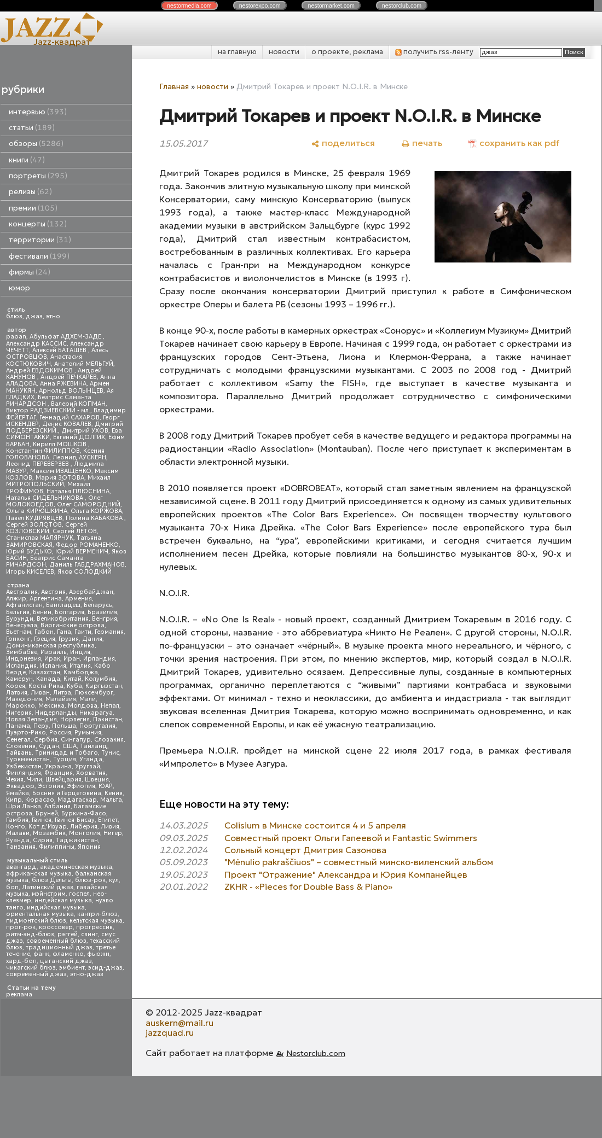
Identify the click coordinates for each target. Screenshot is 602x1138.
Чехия (15, 779)
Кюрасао (39, 799)
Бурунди (19, 618)
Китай (72, 678)
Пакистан (107, 719)
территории (40, 239)
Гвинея (41, 820)
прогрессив (94, 927)
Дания (92, 639)
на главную (237, 51)
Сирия (43, 840)
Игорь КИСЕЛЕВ (30, 571)
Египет (108, 820)
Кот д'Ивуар (47, 826)
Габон (44, 631)
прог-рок (21, 927)
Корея (15, 686)
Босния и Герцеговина (66, 793)
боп (12, 887)
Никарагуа (96, 712)
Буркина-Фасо (83, 813)
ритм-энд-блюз (30, 934)
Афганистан (24, 605)
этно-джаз (86, 974)
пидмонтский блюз (36, 920)
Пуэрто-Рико (26, 732)
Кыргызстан (103, 686)
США (69, 746)
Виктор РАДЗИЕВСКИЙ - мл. (48, 410)
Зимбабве (21, 652)
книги (27, 160)
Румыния (87, 732)
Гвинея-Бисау (75, 820)
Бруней (47, 813)
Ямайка (17, 793)
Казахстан (44, 672)
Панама (18, 726)
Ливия (110, 826)
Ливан (40, 692)
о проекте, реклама (347, 51)
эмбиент (72, 967)
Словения (21, 746)
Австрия (53, 592)
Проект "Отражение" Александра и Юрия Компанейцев (345, 874)
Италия (80, 665)
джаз (34, 316)
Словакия (109, 739)
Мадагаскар (77, 799)
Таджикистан (77, 840)
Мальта (111, 799)
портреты (38, 175)
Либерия (83, 826)
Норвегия (75, 719)
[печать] (421, 143)
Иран (71, 658)
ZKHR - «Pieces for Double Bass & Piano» (308, 886)
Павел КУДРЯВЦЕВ (34, 518)
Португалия (97, 726)
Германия (109, 631)
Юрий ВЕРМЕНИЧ (81, 551)
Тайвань (19, 752)
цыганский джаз (66, 961)
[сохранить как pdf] (513, 143)
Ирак (52, 658)
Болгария (69, 612)
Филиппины (56, 846)
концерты (38, 224)
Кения (114, 793)
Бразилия (102, 612)
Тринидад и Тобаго (66, 752)
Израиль (53, 652)
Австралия (22, 592)
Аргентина (46, 598)
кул (114, 880)
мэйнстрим (49, 893)
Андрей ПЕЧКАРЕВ (68, 377)
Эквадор (20, 786)
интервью (38, 111)
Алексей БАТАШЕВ (60, 350)
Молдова (82, 705)
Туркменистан (28, 759)
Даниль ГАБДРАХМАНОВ (87, 564)
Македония (24, 699)
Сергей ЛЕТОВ (75, 531)
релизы (30, 191)
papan (16, 336)
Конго (15, 826)
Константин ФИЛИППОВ (43, 450)
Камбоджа (80, 672)
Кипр (14, 799)
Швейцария (63, 779)
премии (33, 208)
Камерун (19, 678)
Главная (174, 86)
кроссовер (56, 927)
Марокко (20, 705)
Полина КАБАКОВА (95, 518)
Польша (64, 726)
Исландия (21, 665)
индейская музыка (63, 900)
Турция (64, 759)
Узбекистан (24, 766)
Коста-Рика (45, 686)
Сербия (45, 739)
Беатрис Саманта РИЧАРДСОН (48, 400)
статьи (32, 127)
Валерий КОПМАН (78, 403)
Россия (60, 732)
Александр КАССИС (36, 343)
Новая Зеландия (31, 719)
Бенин (42, 612)
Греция (44, 639)
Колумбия (100, 678)
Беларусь (98, 605)
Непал (110, 705)
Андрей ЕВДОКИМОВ (40, 370)
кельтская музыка (96, 920)
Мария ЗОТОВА (60, 477)
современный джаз (36, 974)
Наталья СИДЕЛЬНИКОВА (45, 497)
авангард (21, 867)
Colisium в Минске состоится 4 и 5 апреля (315, 825)
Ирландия (99, 658)
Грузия (69, 639)
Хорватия (91, 773)
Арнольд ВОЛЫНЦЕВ (71, 390)
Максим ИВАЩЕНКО (60, 471)
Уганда (90, 759)
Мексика (51, 705)
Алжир (16, 598)
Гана (64, 631)
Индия (80, 652)
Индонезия (23, 658)
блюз (14, 316)
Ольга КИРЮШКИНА (36, 511)
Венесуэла (21, 625)
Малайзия (60, 699)
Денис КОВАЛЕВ (66, 424)
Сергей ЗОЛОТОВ (34, 524)
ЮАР (106, 786)
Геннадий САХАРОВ (69, 417)
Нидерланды (55, 712)
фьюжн (98, 954)
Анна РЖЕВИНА (63, 383)
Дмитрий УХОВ (84, 430)
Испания (53, 665)
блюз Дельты (52, 880)
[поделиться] (343, 143)
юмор (19, 288)
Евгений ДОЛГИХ (79, 437)
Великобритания (63, 618)
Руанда (18, 840)
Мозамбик (49, 833)
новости (284, 51)
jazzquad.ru (170, 1032)
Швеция (97, 779)
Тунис (110, 752)
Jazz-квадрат (62, 41)
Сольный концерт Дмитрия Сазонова (305, 849)
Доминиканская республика (50, 645)
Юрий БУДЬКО (29, 551)
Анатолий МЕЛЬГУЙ (83, 363)
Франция (58, 773)
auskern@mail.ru (179, 1022)
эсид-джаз (105, 967)
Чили (34, 779)
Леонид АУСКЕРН (79, 457)
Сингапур (76, 739)
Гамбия (17, 820)
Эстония (50, 786)
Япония (89, 846)
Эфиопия (81, 786)
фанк (41, 954)
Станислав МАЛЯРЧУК (39, 537)
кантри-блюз (97, 914)
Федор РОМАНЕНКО (87, 544)
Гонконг (18, 639)
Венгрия (104, 618)
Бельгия (18, 612)
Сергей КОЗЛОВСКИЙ (46, 528)
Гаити (82, 631)
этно (53, 316)
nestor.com (189, 5)
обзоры (36, 143)
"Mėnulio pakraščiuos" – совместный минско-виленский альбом (358, 861)
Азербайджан (91, 592)
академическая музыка (76, 867)
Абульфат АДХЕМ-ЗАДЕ (66, 336)
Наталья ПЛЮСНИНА (78, 491)
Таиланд (93, 746)
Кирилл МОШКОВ (60, 444)
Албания (57, 806)
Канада (48, 678)
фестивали (39, 256)
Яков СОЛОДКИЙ (84, 571)
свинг (89, 934)
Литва (62, 692)
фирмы (29, 272)
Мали (87, 699)
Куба (74, 686)
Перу (41, 726)
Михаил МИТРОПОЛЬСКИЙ (58, 481)
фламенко (68, 954)
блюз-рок (90, 880)
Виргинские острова (72, 625)
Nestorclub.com (315, 1053)
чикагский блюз (31, 967)
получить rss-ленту (434, 51)
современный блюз (56, 940)
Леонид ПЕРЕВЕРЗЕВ (38, 464)
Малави (18, 833)
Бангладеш (63, 605)
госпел (79, 893)
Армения (78, 598)
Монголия (84, 833)
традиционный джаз (59, 947)
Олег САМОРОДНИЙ (88, 504)
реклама (19, 994)
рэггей (67, 934)
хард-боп (21, 961)
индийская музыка (56, 907)
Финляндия (23, 773)
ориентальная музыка (40, 914)
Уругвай (87, 766)
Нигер (112, 833)
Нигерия (19, 712)
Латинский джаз (47, 887)
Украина (58, 766)
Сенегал (18, 739)
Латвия (16, 692)
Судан (49, 746)
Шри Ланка (23, 806)
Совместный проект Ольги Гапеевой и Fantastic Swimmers (350, 837)
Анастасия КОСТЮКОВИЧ (44, 360)
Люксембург (93, 692)
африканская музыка (39, 873)
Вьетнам (18, 631)
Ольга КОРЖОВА (96, 511)
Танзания (21, 846)
